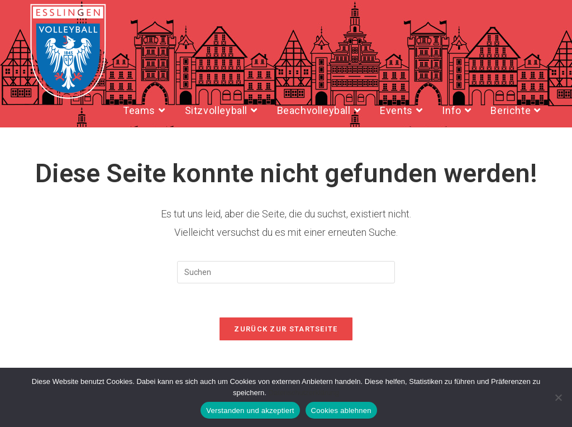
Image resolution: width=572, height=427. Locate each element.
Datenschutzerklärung (304, 392)
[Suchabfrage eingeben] (286, 272)
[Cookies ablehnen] (558, 397)
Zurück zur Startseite (285, 329)
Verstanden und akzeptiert (250, 410)
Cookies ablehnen (341, 410)
